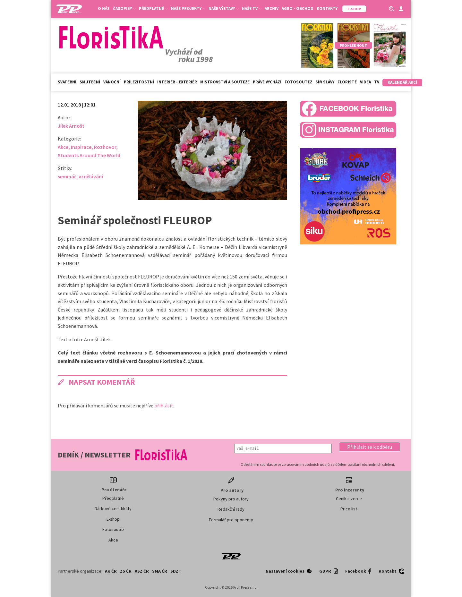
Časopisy (124, 8)
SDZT (175, 571)
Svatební (67, 82)
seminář (67, 176)
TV (376, 82)
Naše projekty (188, 8)
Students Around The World (89, 155)
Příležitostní (139, 82)
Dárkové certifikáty (113, 508)
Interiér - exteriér (177, 82)
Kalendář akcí (402, 82)
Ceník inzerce (349, 498)
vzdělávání (91, 176)
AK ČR (111, 571)
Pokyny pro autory (231, 499)
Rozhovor (105, 147)
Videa (365, 82)
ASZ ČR (142, 571)
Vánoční (112, 82)
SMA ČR (159, 571)
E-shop (113, 519)
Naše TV (251, 8)
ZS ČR (126, 571)
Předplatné (153, 8)
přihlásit (163, 405)
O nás (104, 8)
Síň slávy (324, 82)
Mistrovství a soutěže (225, 82)
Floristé (347, 82)
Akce (63, 147)
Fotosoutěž (298, 82)
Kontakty (327, 8)
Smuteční (90, 82)
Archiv (271, 8)
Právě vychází (267, 82)
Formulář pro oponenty (231, 520)
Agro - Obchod (297, 8)
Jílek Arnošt (71, 126)
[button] (369, 447)
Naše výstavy (224, 8)
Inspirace (81, 147)
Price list (348, 509)
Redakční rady (231, 509)
